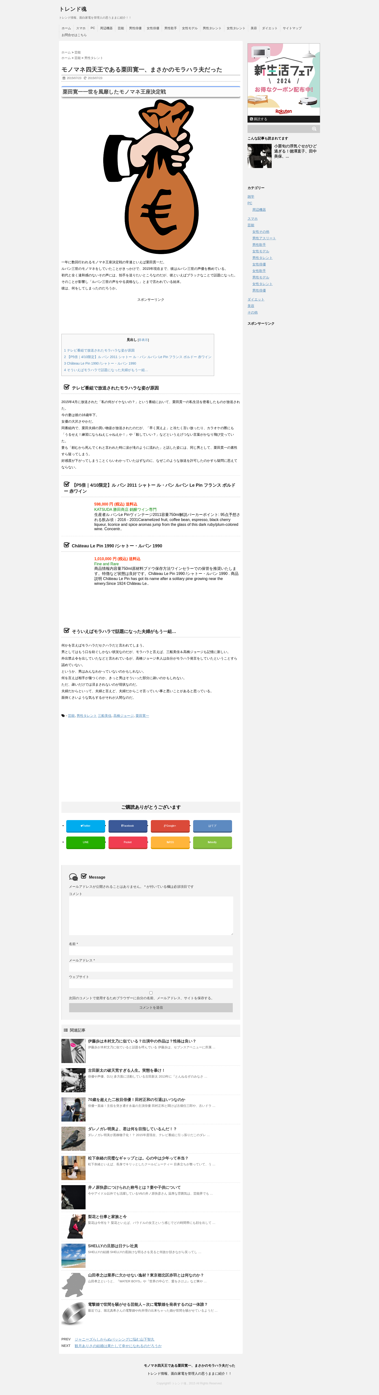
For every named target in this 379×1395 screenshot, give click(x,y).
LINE (85, 842)
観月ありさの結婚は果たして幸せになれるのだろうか (118, 1346)
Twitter (85, 825)
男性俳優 (135, 28)
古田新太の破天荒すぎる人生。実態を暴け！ (126, 1070)
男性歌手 (170, 28)
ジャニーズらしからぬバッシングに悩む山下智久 (114, 1339)
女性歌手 (259, 271)
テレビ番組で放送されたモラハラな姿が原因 (99, 350)
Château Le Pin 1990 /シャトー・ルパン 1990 (100, 363)
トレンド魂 (73, 9)
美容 (254, 28)
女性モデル (190, 28)
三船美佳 (104, 716)
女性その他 (260, 232)
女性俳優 (153, 28)
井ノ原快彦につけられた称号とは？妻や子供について (134, 1187)
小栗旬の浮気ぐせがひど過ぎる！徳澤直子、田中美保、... (295, 151)
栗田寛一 (142, 716)
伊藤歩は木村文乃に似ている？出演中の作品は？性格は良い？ (142, 1041)
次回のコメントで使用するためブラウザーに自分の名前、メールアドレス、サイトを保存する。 (141, 998)
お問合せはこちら (74, 35)
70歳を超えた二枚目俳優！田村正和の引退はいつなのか (136, 1100)
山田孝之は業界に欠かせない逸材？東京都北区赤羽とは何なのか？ (146, 1275)
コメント (75, 894)
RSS (170, 842)
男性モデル (260, 277)
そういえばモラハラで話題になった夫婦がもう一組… (106, 370)
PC (93, 28)
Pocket (128, 842)
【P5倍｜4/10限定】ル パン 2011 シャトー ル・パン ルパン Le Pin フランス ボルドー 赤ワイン (137, 357)
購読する (258, 119)
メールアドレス (82, 960)
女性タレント (236, 28)
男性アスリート (264, 238)
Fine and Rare (106, 564)
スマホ (81, 28)
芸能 (121, 28)
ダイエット (270, 28)
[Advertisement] (149, 47)
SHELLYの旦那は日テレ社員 (113, 1246)
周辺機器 (106, 28)
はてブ (212, 825)
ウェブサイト (79, 977)
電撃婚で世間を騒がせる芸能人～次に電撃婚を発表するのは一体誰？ (148, 1304)
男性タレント (212, 28)
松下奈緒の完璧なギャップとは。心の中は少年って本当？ (138, 1158)
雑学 (251, 196)
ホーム (66, 28)
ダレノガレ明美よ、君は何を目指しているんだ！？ (132, 1129)
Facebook (127, 825)
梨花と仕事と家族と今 (107, 1217)
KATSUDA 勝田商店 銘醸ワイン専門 (125, 509)
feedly (212, 842)
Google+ (170, 825)
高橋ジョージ (123, 716)
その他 (253, 312)
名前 (73, 944)
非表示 (143, 340)
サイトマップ (292, 28)
